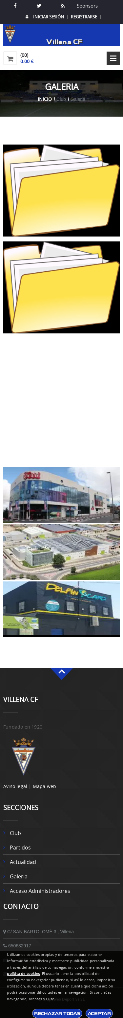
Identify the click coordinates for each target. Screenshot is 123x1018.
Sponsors (86, 5)
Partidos (20, 847)
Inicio (45, 99)
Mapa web (44, 786)
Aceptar (99, 1013)
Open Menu (113, 58)
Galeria (19, 876)
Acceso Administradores (40, 890)
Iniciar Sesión (45, 17)
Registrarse (84, 17)
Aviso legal (15, 786)
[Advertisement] (61, 404)
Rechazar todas (57, 1013)
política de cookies (23, 973)
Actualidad (23, 862)
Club (15, 833)
